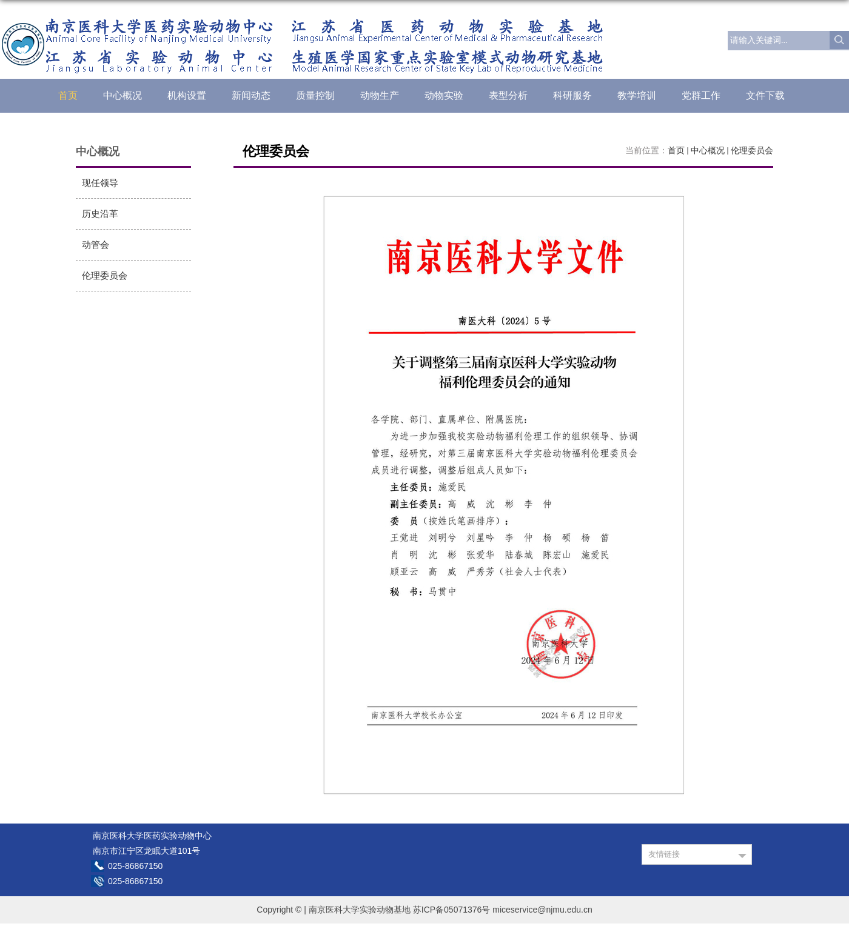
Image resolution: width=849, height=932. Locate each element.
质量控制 (315, 95)
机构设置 (186, 95)
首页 (68, 95)
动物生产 (379, 95)
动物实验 (443, 95)
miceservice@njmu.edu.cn (542, 909)
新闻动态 (251, 95)
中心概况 (122, 95)
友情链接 (664, 854)
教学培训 (636, 95)
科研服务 (572, 95)
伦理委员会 (752, 150)
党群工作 (701, 95)
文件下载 (765, 95)
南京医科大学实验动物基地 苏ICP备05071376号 (400, 909)
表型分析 (508, 95)
